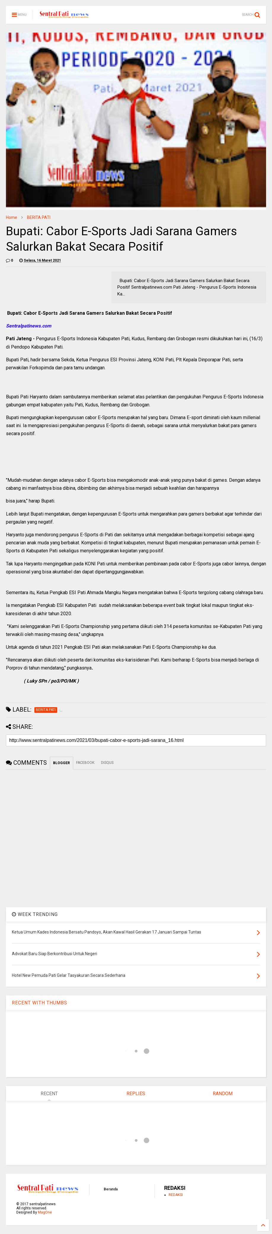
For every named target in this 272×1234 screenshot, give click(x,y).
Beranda (111, 1189)
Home (11, 217)
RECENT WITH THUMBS (39, 1003)
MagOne (45, 1212)
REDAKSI (176, 1195)
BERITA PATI (38, 217)
